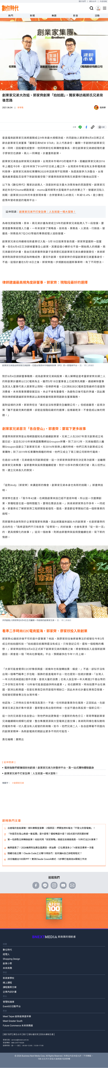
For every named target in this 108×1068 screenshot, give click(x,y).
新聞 (32, 15)
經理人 (6, 954)
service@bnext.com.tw (20, 1040)
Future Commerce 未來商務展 (18, 1025)
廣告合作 (92, 1)
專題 (54, 15)
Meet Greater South (12, 1021)
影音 (75, 15)
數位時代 (7, 949)
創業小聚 (7, 963)
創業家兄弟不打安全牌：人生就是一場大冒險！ (47, 211)
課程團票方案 (10, 987)
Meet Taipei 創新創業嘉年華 (17, 1016)
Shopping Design (11, 959)
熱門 (10, 15)
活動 (97, 15)
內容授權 (103, 1)
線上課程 (7, 982)
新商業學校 (8, 978)
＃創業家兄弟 (18, 783)
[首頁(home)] (10, 8)
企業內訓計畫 (10, 991)
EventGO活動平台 (12, 1006)
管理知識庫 (8, 1001)
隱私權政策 (33, 1034)
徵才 (25, 1034)
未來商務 (7, 968)
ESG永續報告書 (46, 1034)
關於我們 (82, 1)
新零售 (20, 107)
